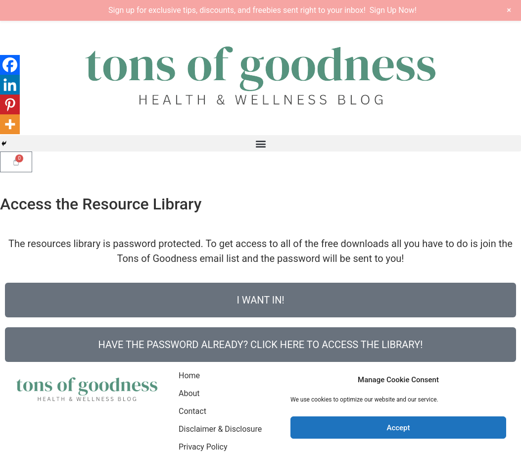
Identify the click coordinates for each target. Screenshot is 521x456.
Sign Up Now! (393, 10)
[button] (260, 143)
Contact (192, 411)
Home (189, 375)
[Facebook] (10, 65)
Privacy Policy (203, 447)
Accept (398, 427)
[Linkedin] (10, 85)
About (189, 393)
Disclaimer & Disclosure (220, 429)
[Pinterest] (10, 104)
